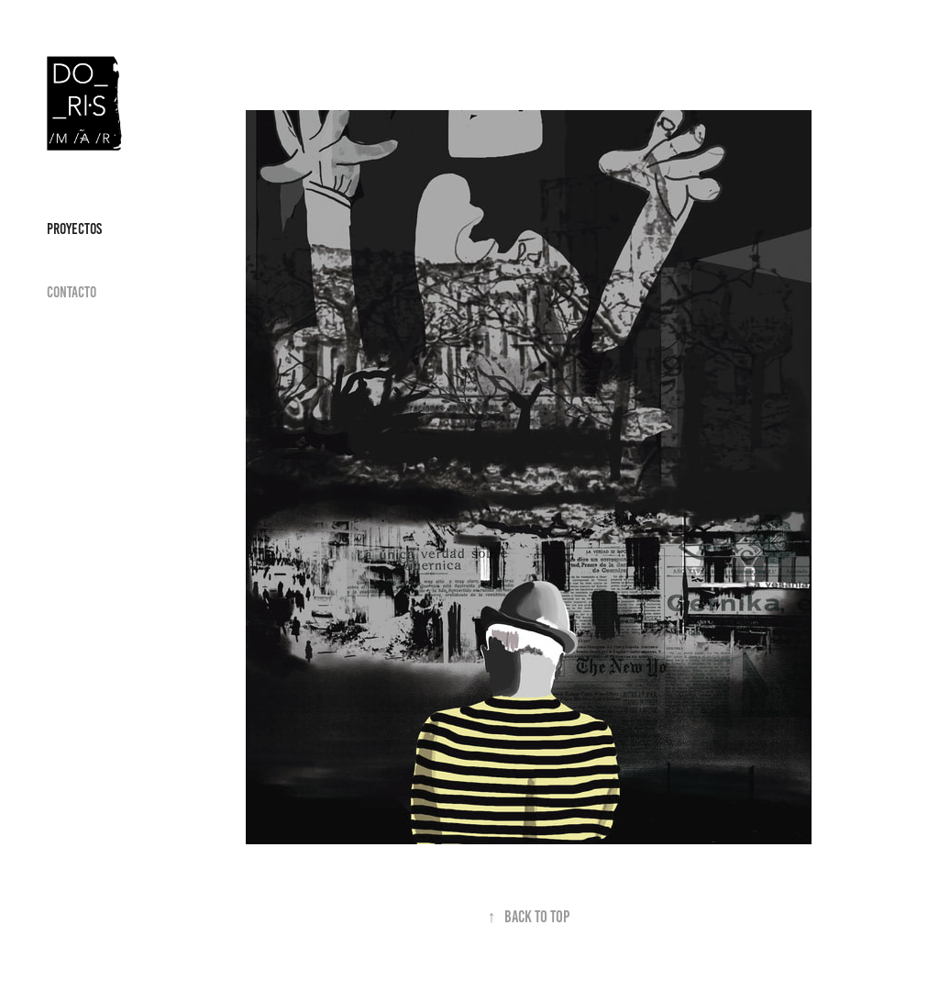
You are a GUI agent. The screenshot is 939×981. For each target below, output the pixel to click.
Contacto (71, 292)
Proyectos (74, 228)
